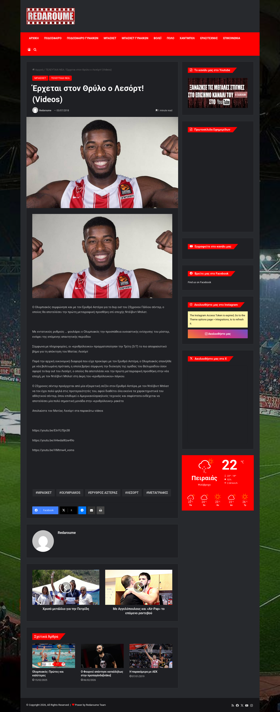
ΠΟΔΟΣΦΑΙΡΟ (52, 38)
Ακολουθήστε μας (218, 333)
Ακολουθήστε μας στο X (211, 358)
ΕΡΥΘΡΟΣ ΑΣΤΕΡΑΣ (103, 493)
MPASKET (45, 493)
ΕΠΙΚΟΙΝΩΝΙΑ (231, 38)
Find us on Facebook (199, 282)
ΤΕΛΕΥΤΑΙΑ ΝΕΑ (55, 69)
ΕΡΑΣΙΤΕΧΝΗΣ (209, 38)
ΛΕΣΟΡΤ (132, 493)
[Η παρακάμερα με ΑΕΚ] (151, 656)
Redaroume (45, 110)
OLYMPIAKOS (70, 493)
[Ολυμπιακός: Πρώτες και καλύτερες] (53, 656)
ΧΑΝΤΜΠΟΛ (187, 38)
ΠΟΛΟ (170, 38)
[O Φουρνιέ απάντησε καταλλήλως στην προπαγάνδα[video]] (102, 656)
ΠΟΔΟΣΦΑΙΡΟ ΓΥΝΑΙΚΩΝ (82, 38)
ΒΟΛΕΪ (157, 38)
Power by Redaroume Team (90, 704)
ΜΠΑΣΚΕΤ (110, 38)
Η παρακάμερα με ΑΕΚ (143, 671)
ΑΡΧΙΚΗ (34, 38)
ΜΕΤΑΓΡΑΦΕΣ (158, 493)
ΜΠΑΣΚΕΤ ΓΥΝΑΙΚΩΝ (135, 38)
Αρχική (37, 69)
